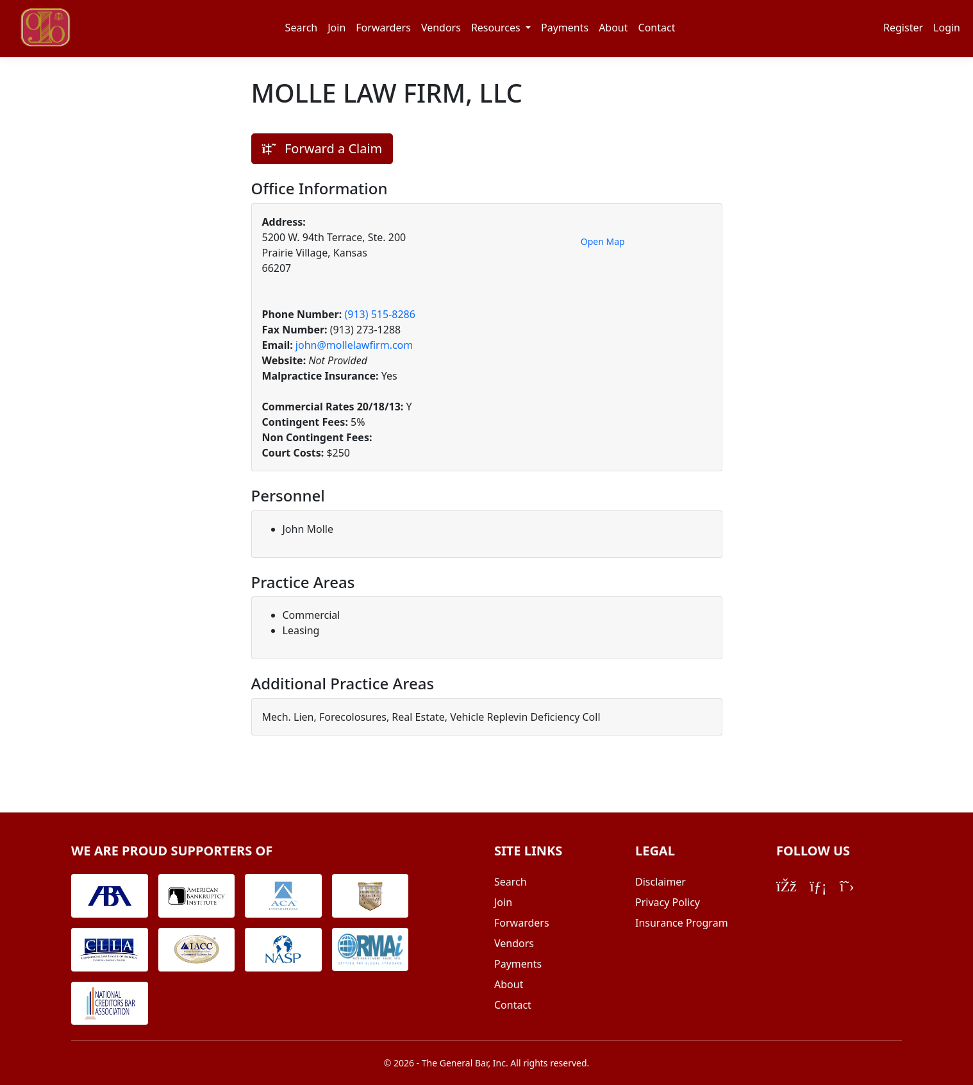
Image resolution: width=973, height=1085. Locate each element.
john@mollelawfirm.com (354, 345)
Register (903, 28)
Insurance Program (681, 923)
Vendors (441, 28)
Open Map (603, 241)
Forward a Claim (322, 148)
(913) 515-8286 (379, 314)
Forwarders (383, 28)
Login (946, 28)
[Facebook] (786, 885)
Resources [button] (497, 28)
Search (301, 28)
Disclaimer (660, 882)
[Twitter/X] (847, 885)
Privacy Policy (667, 902)
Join (336, 28)
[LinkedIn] (818, 885)
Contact (657, 28)
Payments (564, 28)
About (613, 28)
